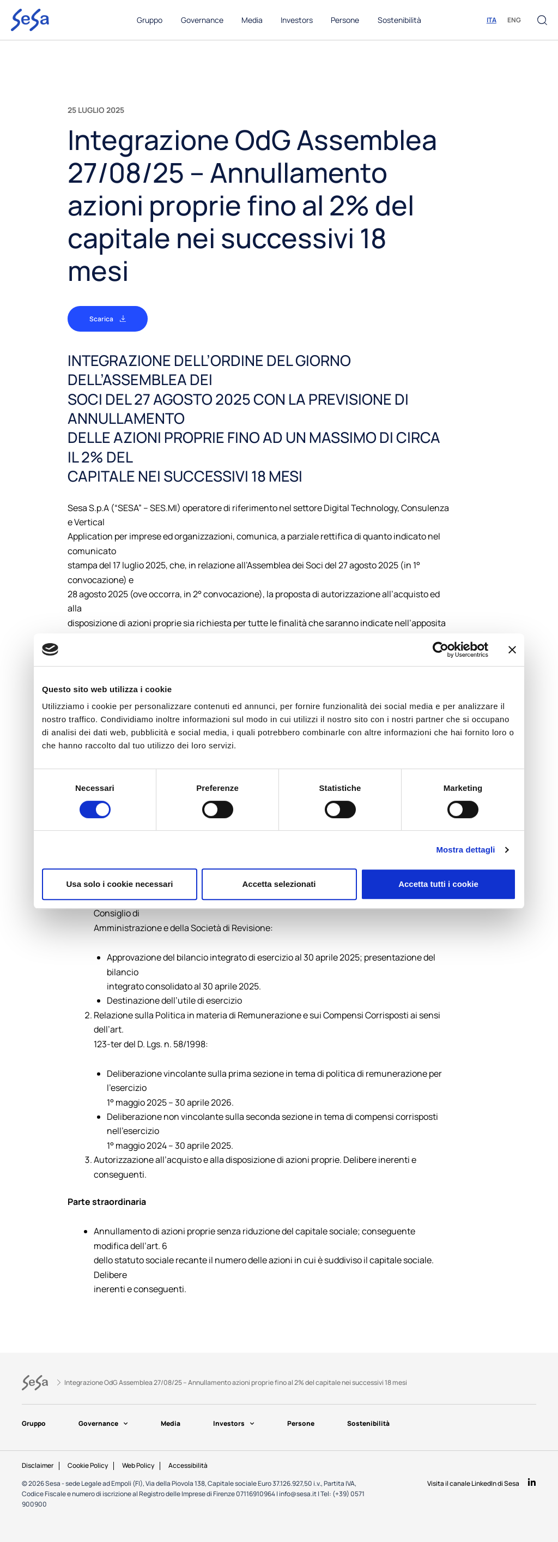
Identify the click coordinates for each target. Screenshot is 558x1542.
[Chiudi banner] (512, 649)
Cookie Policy (88, 1465)
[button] (542, 20)
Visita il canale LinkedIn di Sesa (473, 1483)
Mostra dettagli (465, 849)
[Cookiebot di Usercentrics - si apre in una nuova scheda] (440, 649)
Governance (105, 1423)
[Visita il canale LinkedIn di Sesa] (531, 1482)
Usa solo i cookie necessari (119, 884)
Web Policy (138, 1465)
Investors (239, 1423)
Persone (308, 1423)
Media (174, 1423)
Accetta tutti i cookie (438, 884)
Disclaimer (37, 1465)
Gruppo (34, 1423)
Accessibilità (188, 1465)
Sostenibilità (378, 1423)
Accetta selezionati (279, 884)
